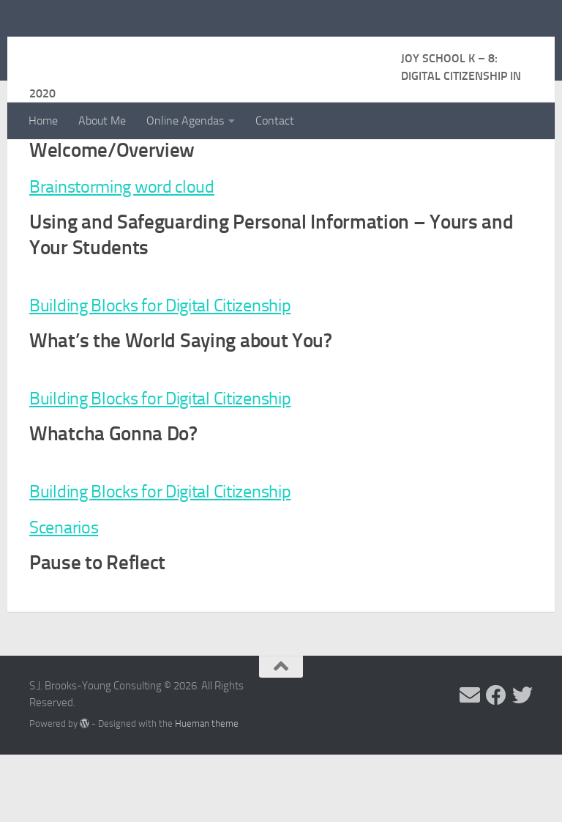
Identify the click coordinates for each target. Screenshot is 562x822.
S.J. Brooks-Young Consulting (215, 50)
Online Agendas (185, 120)
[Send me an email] (470, 762)
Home (43, 120)
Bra (43, 253)
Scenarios (68, 594)
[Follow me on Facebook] (496, 762)
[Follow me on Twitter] (522, 762)
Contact (274, 120)
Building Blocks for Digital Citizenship (177, 372)
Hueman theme (207, 790)
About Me (102, 120)
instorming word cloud (148, 253)
